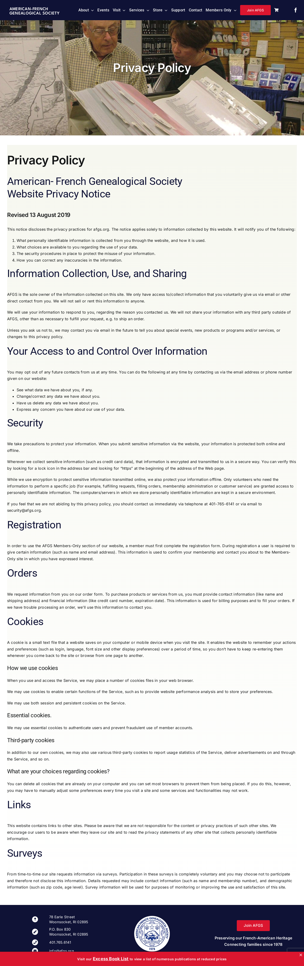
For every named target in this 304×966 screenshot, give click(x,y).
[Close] (301, 955)
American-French (29, 9)
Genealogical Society (34, 13)
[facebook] (295, 10)
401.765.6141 (60, 942)
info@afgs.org (61, 951)
